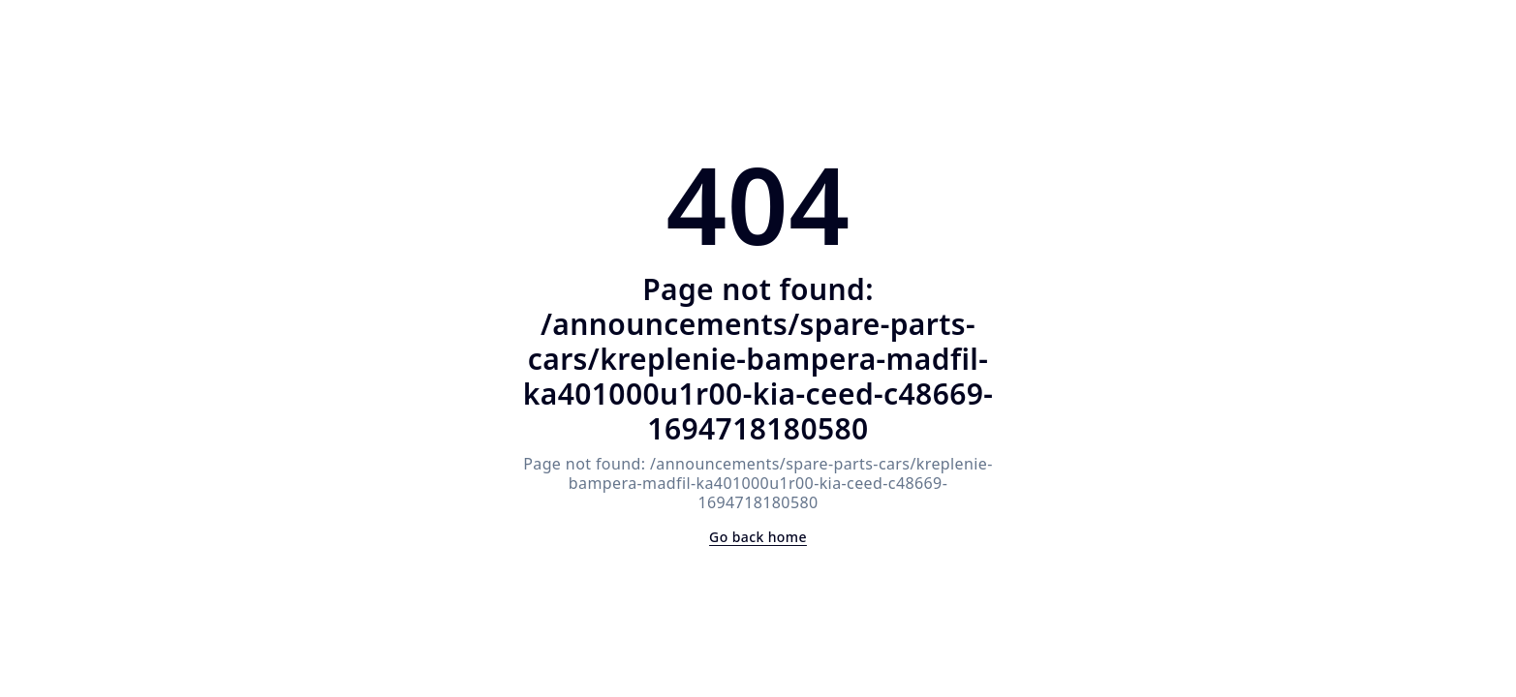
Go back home (758, 537)
